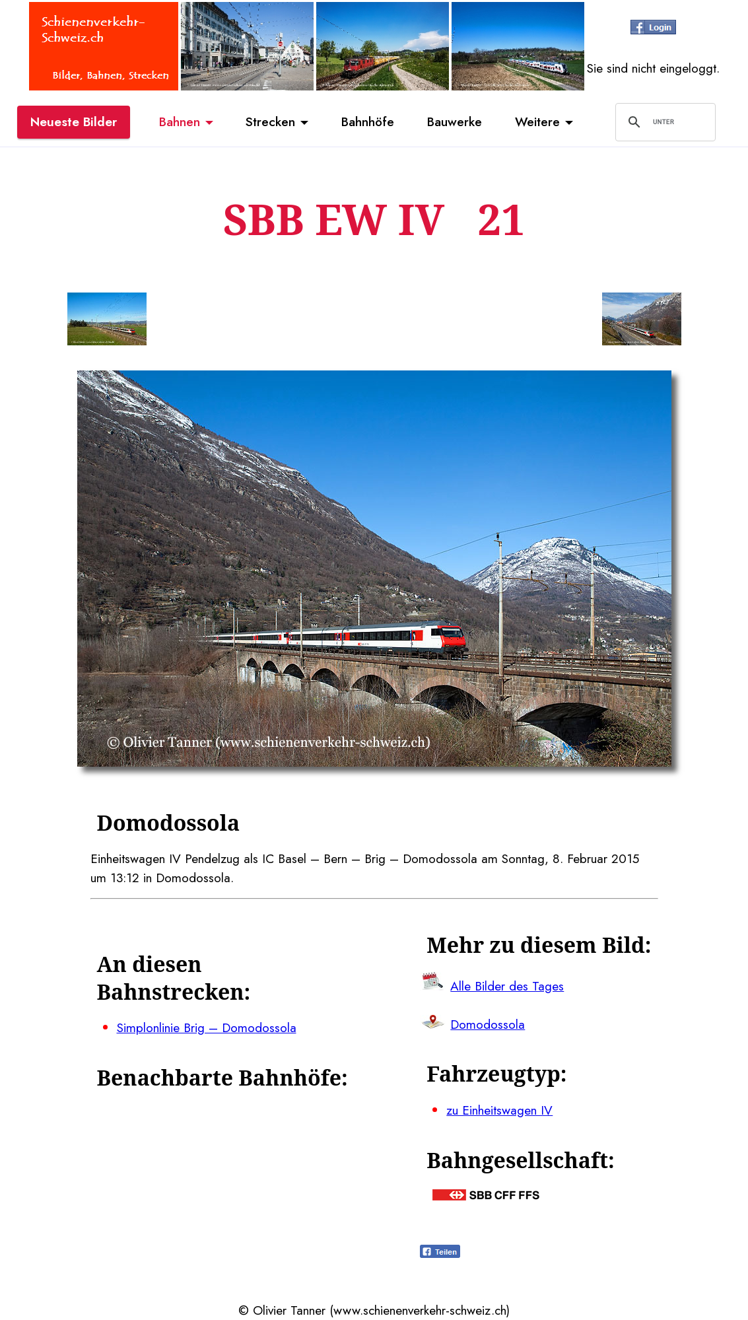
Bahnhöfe (367, 121)
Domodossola (487, 1024)
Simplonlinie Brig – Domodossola (206, 1027)
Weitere (537, 121)
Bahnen (179, 121)
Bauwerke (454, 121)
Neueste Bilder (73, 121)
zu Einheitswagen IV (499, 1110)
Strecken (270, 121)
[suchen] (663, 122)
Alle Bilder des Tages (507, 986)
